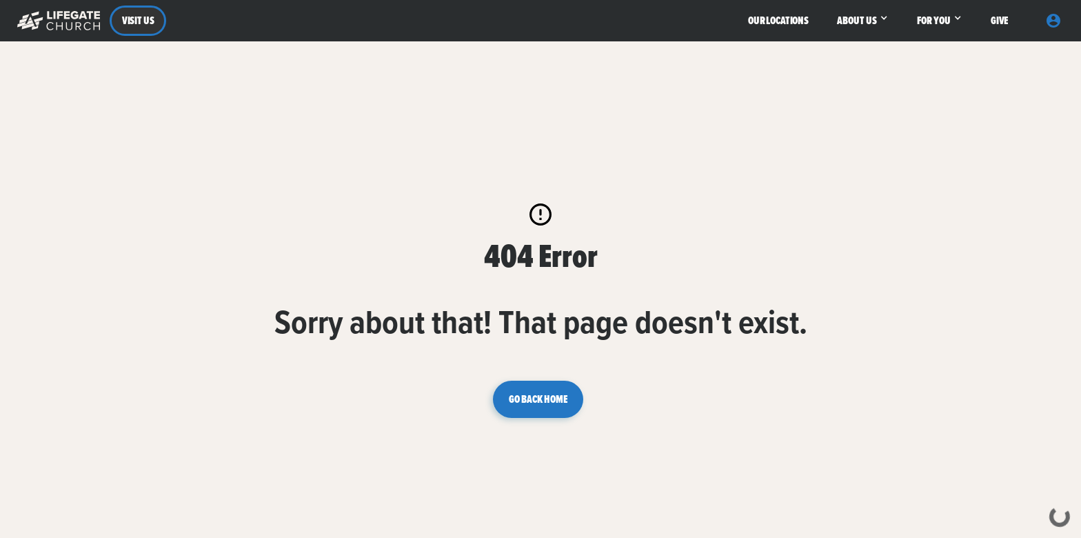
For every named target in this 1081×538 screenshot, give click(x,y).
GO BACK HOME (538, 399)
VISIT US (138, 20)
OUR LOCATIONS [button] (778, 20)
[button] (55, 21)
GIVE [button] (999, 20)
